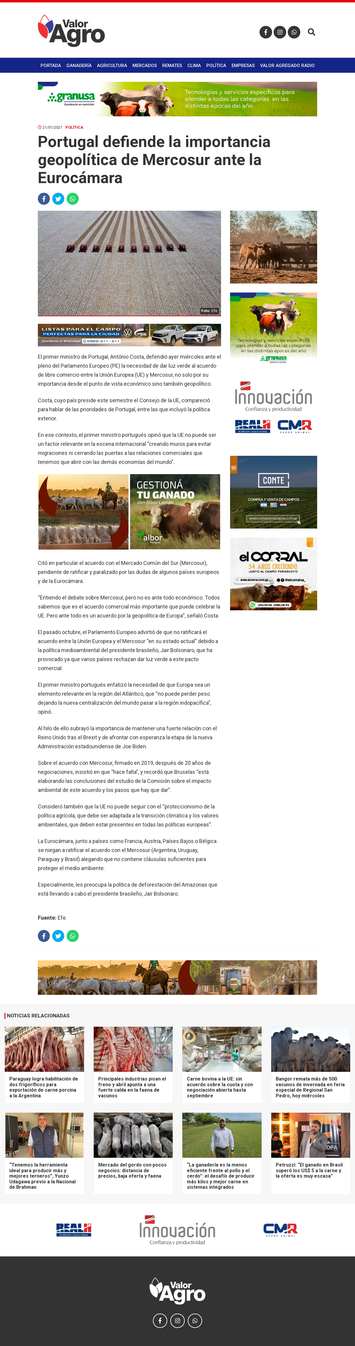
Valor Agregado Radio (287, 65)
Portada (51, 65)
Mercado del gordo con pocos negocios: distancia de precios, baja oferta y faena (132, 1170)
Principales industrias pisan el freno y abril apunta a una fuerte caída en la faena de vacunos (132, 1087)
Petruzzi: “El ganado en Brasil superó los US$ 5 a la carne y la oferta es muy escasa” (309, 1170)
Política (216, 65)
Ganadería (79, 65)
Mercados (144, 65)
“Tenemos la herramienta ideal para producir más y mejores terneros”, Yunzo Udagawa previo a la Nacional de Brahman (42, 1176)
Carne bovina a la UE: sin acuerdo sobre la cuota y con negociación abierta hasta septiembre (220, 1087)
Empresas (243, 65)
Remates (172, 65)
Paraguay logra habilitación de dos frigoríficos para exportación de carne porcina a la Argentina (43, 1087)
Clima (194, 65)
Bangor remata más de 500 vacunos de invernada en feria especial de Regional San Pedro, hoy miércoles (310, 1087)
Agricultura (112, 65)
